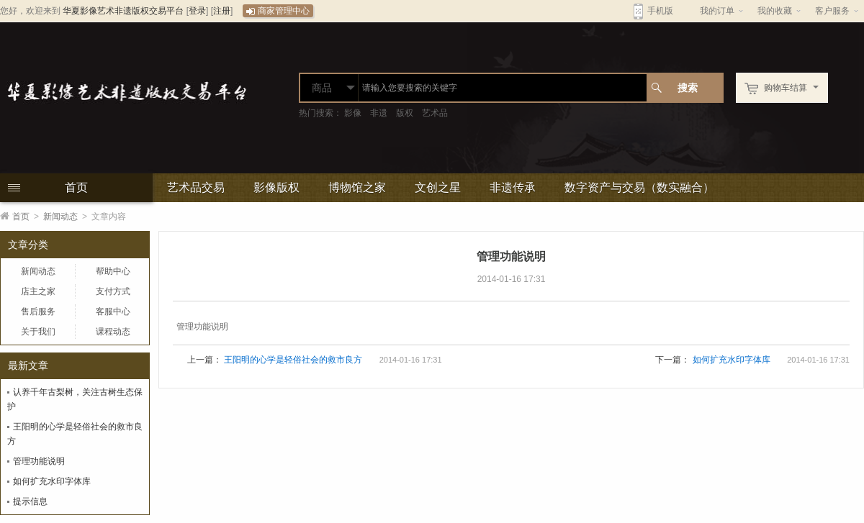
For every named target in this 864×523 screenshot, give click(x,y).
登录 (197, 11)
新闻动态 (60, 217)
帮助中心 (113, 271)
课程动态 (113, 332)
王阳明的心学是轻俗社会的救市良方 (293, 360)
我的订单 (717, 11)
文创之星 (438, 187)
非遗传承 (513, 187)
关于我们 (38, 332)
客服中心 (113, 311)
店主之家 (38, 291)
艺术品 (435, 113)
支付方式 (113, 291)
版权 (404, 113)
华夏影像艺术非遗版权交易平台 (123, 11)
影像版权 (276, 187)
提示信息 (30, 501)
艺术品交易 (196, 187)
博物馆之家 (357, 187)
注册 (221, 11)
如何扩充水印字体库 (52, 481)
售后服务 (38, 311)
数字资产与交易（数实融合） (639, 187)
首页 (76, 187)
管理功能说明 (39, 461)
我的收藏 (774, 11)
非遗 (378, 113)
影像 (352, 113)
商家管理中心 (278, 11)
